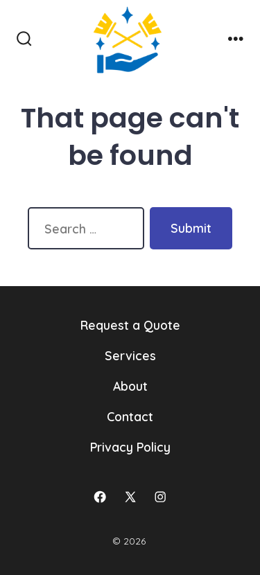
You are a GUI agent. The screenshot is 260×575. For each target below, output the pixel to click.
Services (130, 355)
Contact (130, 416)
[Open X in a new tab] (130, 496)
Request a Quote (130, 325)
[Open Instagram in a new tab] (160, 496)
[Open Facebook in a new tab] (100, 496)
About (130, 385)
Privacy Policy (130, 446)
